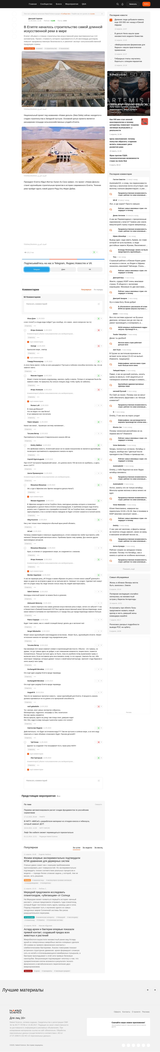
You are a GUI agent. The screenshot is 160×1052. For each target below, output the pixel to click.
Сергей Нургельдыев (35, 459)
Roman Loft (35, 405)
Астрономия (29, 917)
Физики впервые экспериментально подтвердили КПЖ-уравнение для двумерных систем (52, 860)
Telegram (32, 269)
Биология (28, 971)
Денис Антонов (119, 215)
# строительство (51, 48)
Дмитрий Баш (118, 278)
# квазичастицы (38, 880)
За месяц (98, 848)
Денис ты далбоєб (117, 338)
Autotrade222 (118, 466)
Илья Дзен (31, 318)
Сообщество (46, 4)
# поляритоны (45, 883)
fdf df (115, 200)
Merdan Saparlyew (34, 575)
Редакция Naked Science (48, 836)
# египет (39, 48)
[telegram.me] (143, 1045)
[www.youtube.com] (133, 1045)
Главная (33, 4)
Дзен (58, 269)
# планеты (41, 920)
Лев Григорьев (36, 758)
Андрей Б (31, 692)
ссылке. (92, 14)
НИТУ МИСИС (44, 828)
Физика (27, 880)
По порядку (98, 290)
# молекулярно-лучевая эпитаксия (59, 880)
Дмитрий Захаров (120, 298)
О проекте (136, 1012)
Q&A (84, 4)
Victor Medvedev (119, 445)
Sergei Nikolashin (34, 631)
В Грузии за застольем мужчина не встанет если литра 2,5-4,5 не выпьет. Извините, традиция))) (126, 356)
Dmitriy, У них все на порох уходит (124, 416)
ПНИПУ (42, 817)
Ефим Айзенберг (119, 236)
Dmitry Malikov (36, 445)
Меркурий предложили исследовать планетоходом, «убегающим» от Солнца (47, 894)
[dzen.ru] (138, 1045)
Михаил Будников (38, 501)
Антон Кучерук (119, 546)
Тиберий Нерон (119, 370)
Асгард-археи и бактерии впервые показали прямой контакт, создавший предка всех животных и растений (49, 932)
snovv (115, 314)
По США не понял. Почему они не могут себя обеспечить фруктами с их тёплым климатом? (127, 397)
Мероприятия (71, 4)
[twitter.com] (123, 1045)
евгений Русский (119, 391)
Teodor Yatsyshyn (119, 334)
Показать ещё (129, 569)
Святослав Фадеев (34, 728)
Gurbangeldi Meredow (35, 669)
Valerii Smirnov (33, 591)
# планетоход (30, 920)
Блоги (59, 4)
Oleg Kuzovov (32, 520)
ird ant (29, 531)
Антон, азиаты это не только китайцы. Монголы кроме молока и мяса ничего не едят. (127, 490)
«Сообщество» (66, 14)
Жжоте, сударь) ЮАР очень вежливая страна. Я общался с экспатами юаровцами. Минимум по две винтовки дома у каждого (126, 284)
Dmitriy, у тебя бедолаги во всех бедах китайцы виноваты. (126, 471)
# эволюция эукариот (62, 971)
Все (58, 796)
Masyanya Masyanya (38, 485)
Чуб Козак (35, 742)
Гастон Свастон (119, 179)
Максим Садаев (37, 375)
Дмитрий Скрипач (35, 18)
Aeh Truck (117, 350)
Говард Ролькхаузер (35, 361)
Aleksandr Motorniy (34, 603)
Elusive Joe (117, 427)
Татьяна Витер (33, 433)
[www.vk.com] (128, 1045)
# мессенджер (73, 917)
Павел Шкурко (33, 422)
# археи (37, 971)
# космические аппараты (45, 917)
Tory (114, 257)
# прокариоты (47, 971)
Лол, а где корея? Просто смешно (124, 204)
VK (84, 269)
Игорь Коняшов (37, 330)
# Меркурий (61, 917)
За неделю (87, 848)
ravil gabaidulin (33, 706)
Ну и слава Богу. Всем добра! (122, 302)
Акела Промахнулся (35, 473)
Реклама (145, 1012)
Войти (146, 4)
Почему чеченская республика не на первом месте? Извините (125, 432)
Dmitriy (115, 525)
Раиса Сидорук (33, 620)
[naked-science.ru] (148, 1045)
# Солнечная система (55, 920)
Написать (133, 4)
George (33, 346)
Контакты (126, 1012)
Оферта (117, 1012)
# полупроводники (31, 883)
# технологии (64, 48)
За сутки (76, 848)
